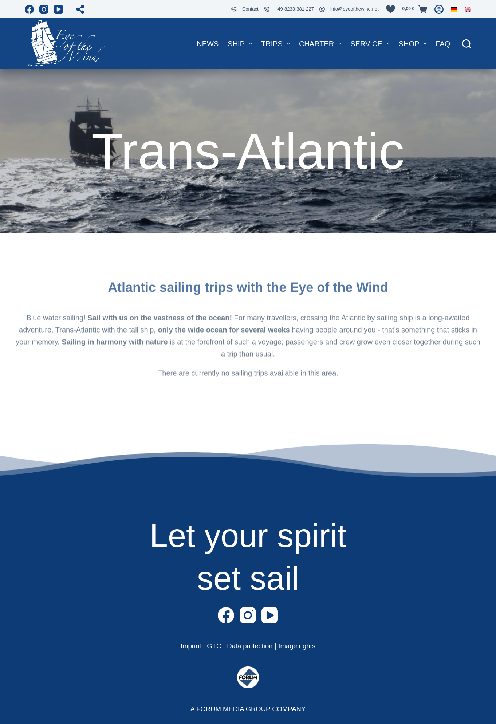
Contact (250, 9)
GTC (212, 646)
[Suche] (466, 43)
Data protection (250, 646)
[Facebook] (29, 9)
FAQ (443, 44)
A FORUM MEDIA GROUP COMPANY (248, 709)
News (208, 44)
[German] (454, 9)
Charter (321, 43)
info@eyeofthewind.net (354, 9)
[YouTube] (58, 9)
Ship (241, 43)
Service (371, 43)
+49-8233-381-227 (294, 9)
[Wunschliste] (390, 9)
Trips (277, 43)
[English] (468, 9)
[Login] (439, 9)
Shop (414, 43)
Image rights (300, 646)
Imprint (188, 646)
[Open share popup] (80, 9)
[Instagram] (43, 9)
